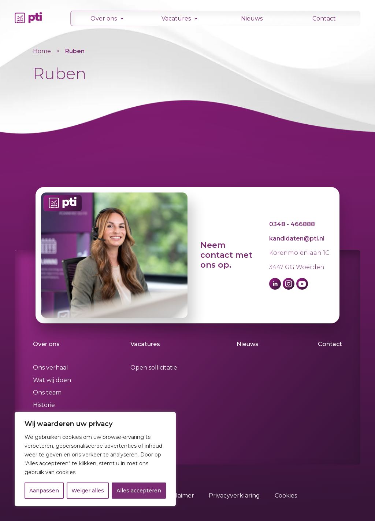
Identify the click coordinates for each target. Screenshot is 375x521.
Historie (44, 404)
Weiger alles (87, 490)
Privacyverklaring (234, 495)
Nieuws (252, 18)
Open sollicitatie (154, 367)
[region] (95, 459)
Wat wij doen (52, 380)
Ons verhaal (50, 367)
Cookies (286, 495)
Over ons (103, 18)
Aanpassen (44, 490)
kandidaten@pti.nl (296, 238)
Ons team (47, 392)
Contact (324, 18)
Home (42, 51)
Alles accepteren (138, 490)
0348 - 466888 (292, 224)
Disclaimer (179, 495)
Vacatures (176, 18)
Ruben (75, 51)
